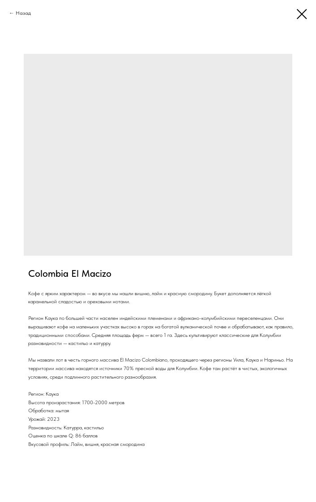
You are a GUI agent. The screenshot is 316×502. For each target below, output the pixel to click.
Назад (23, 13)
